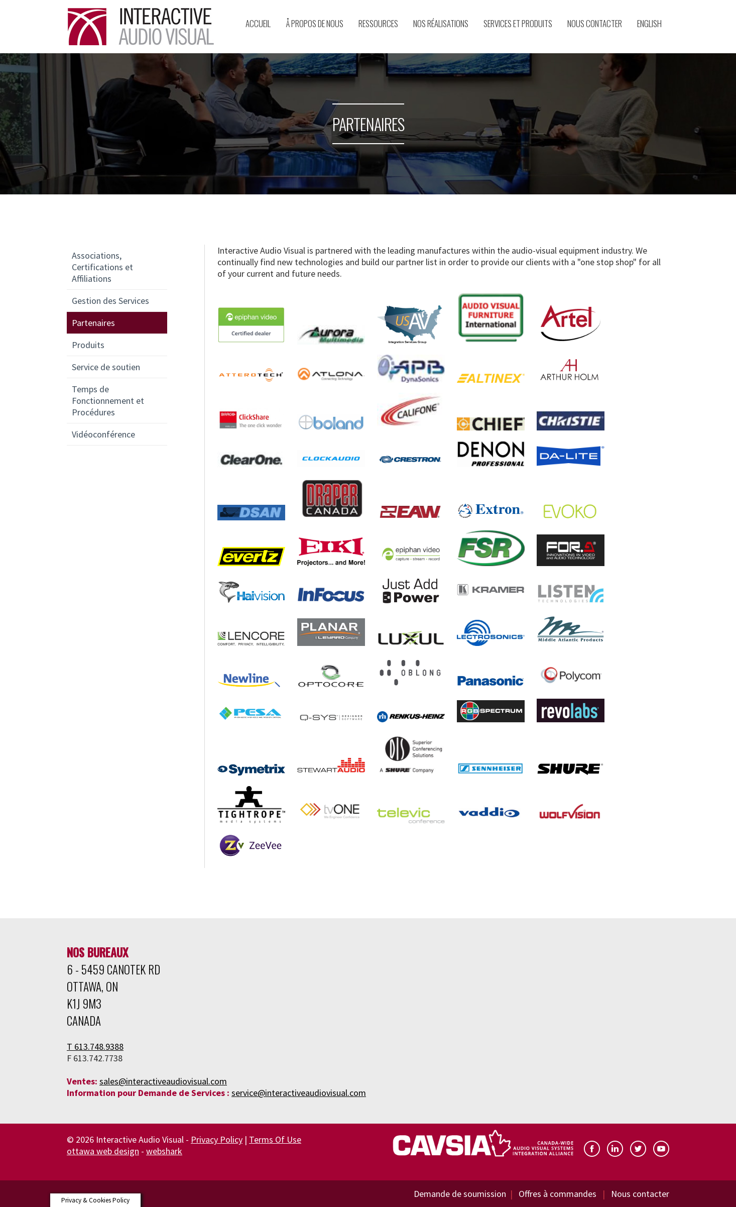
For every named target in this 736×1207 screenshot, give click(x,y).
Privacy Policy (216, 1139)
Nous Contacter (594, 23)
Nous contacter (640, 1193)
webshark (164, 1151)
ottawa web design (103, 1151)
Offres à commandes (558, 1193)
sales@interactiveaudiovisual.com (163, 1081)
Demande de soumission (460, 1193)
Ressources (378, 23)
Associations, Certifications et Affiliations (102, 267)
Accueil (258, 23)
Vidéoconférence (103, 434)
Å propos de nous (314, 23)
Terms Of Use (275, 1139)
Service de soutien (106, 367)
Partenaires (93, 322)
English (649, 23)
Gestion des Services (110, 300)
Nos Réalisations (440, 23)
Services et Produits (517, 23)
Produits (88, 345)
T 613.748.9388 (95, 1046)
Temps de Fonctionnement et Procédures (108, 400)
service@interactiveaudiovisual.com (298, 1093)
